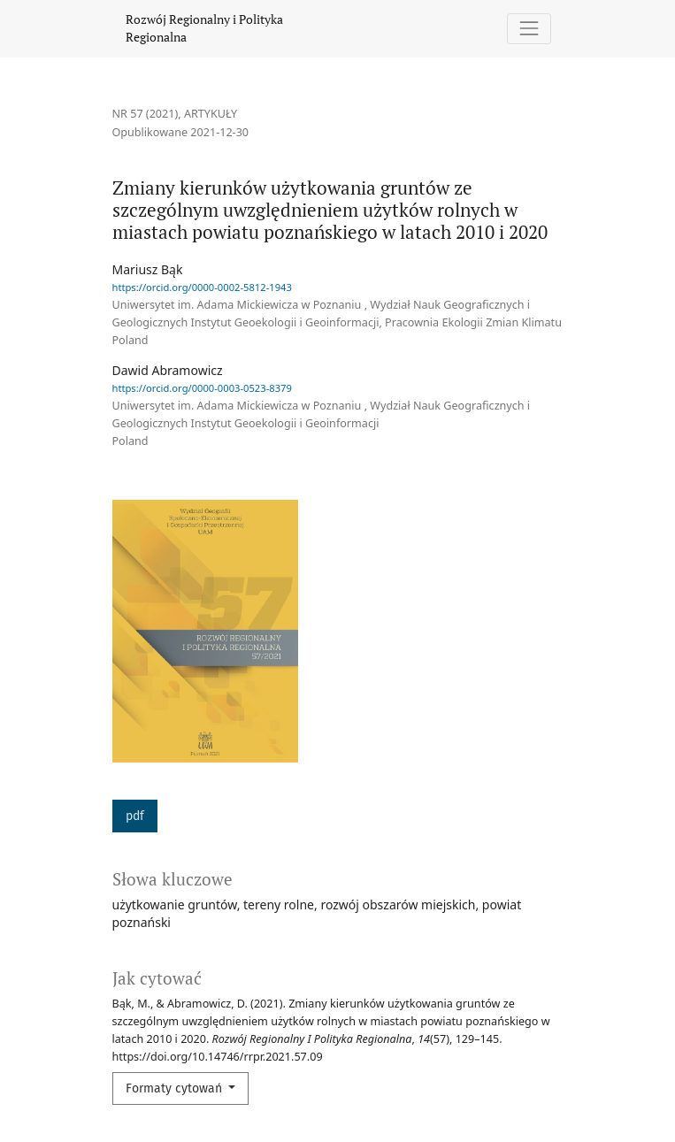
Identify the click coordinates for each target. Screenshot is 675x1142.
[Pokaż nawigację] (528, 28)
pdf (135, 816)
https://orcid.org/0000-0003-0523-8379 (202, 388)
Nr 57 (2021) (145, 113)
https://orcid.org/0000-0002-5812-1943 (202, 287)
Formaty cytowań (176, 1088)
